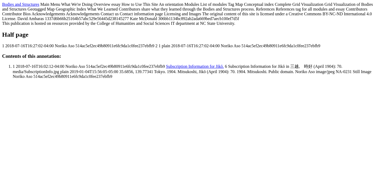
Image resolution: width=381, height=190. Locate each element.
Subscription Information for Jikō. (195, 66)
